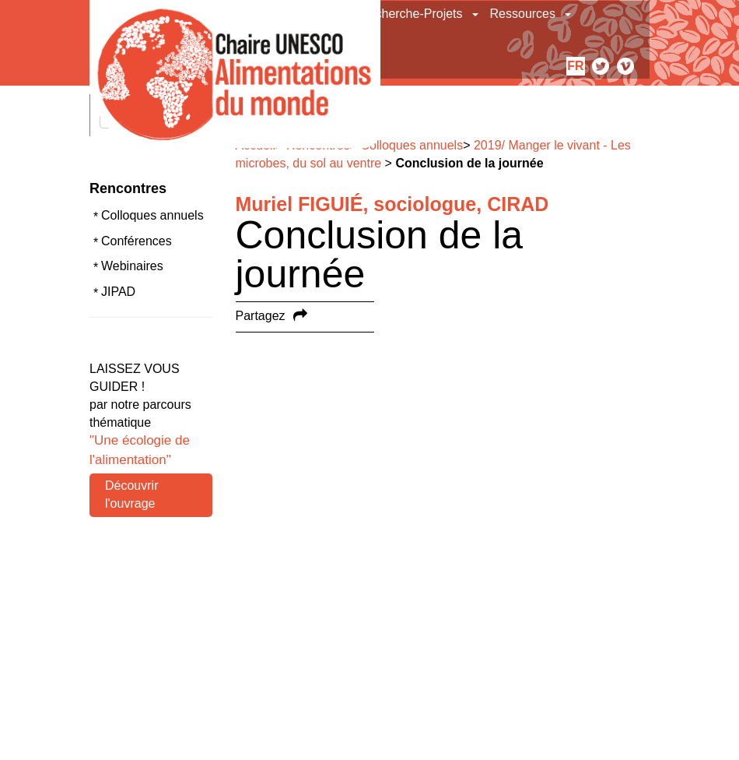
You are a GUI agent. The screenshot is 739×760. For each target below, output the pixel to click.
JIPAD (118, 291)
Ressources (522, 13)
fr (575, 65)
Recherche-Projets (411, 13)
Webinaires (132, 266)
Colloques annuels (152, 215)
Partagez (260, 315)
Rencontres (127, 188)
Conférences (136, 241)
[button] (476, 14)
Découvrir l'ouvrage (131, 494)
